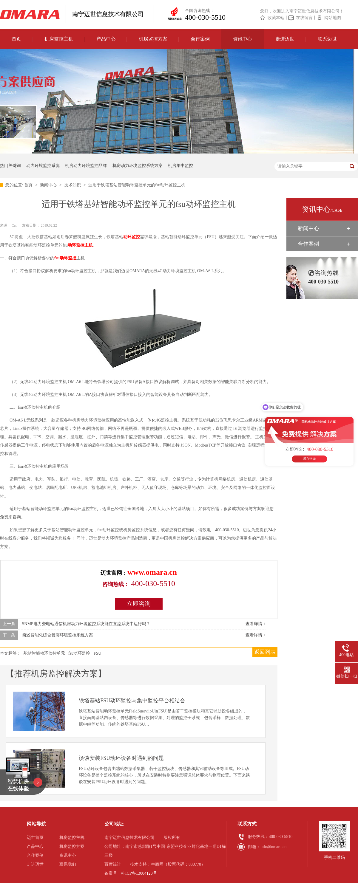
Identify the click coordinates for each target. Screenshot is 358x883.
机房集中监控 (180, 165)
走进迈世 (284, 38)
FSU (97, 653)
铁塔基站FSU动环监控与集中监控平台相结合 (132, 701)
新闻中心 (49, 185)
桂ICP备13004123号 (139, 873)
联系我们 (67, 864)
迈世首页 (35, 837)
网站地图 (332, 18)
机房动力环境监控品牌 (86, 165)
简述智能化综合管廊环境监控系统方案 (57, 635)
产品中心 (105, 38)
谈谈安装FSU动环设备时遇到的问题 (121, 758)
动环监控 (131, 237)
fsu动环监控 (65, 258)
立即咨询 (139, 603)
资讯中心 (242, 38)
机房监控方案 (153, 38)
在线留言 (304, 18)
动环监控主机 (80, 245)
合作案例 (200, 38)
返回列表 (265, 652)
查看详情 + (256, 624)
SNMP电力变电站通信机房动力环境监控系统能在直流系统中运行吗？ (86, 624)
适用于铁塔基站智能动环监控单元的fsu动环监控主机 (136, 185)
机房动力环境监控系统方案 (137, 165)
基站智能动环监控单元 (44, 653)
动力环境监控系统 (43, 165)
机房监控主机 (58, 38)
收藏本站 (276, 18)
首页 (16, 38)
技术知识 (73, 185)
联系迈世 (327, 38)
